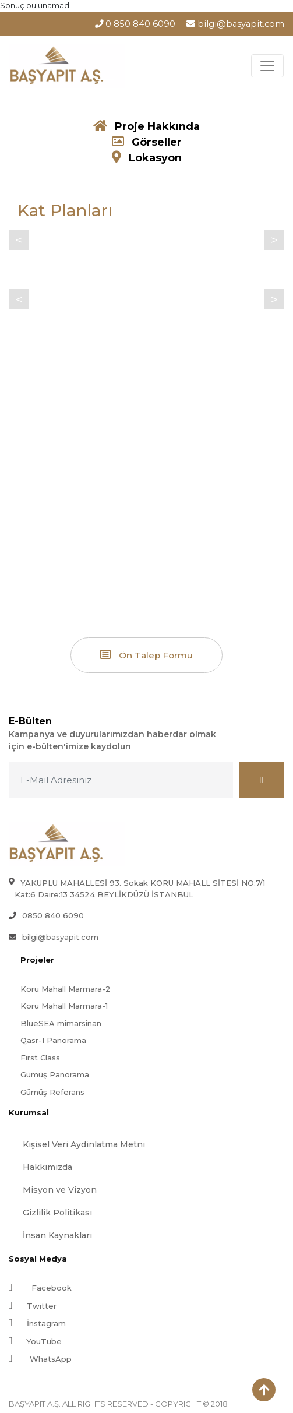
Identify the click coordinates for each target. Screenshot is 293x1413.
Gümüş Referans (52, 1092)
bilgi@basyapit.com (235, 24)
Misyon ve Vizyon (60, 1190)
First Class (40, 1057)
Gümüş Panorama (54, 1074)
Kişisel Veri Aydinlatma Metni (84, 1144)
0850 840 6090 (53, 915)
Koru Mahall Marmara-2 (65, 988)
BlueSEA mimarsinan (60, 1023)
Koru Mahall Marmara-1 (64, 1005)
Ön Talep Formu (146, 655)
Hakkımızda (47, 1167)
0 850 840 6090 (135, 24)
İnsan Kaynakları (57, 1235)
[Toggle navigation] (267, 65)
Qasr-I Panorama (53, 1040)
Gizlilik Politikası (57, 1212)
